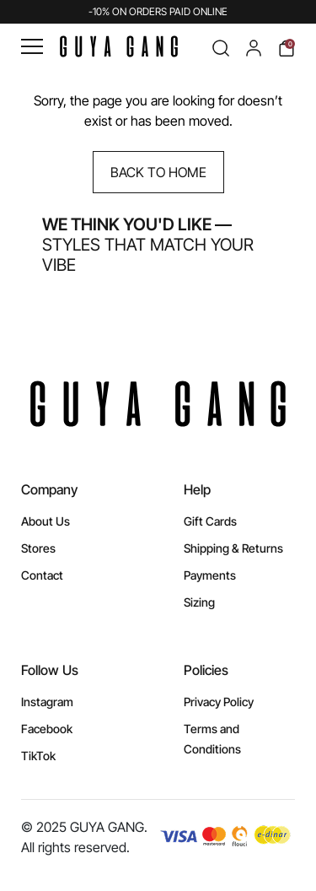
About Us (45, 521)
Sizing (199, 602)
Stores (38, 548)
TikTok (38, 755)
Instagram (47, 701)
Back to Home (158, 172)
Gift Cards (210, 521)
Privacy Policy (219, 701)
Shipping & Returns (233, 548)
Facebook (46, 728)
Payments (210, 575)
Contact (42, 575)
